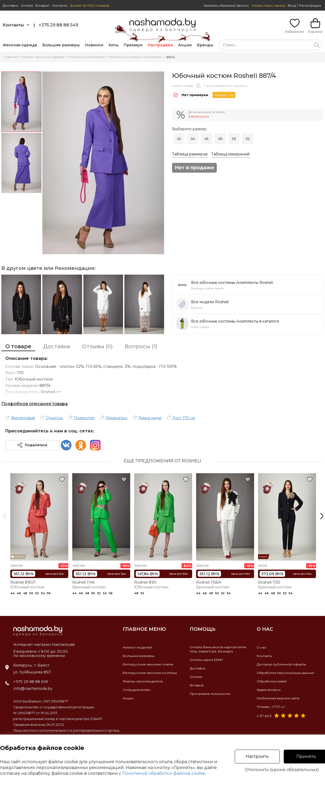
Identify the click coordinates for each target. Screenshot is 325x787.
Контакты (59, 5)
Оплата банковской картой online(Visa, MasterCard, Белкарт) (218, 649)
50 (234, 139)
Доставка (10, 5)
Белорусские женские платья (148, 664)
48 (220, 139)
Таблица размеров (189, 154)
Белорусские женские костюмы (150, 673)
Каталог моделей (137, 647)
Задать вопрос (269, 690)
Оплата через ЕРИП (206, 660)
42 (179, 139)
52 (248, 139)
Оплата (27, 5)
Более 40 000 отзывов (89, 5)
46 (206, 139)
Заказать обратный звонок (226, 5)
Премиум (133, 45)
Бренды (205, 45)
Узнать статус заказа (268, 5)
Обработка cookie (271, 681)
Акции (185, 45)
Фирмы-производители (143, 681)
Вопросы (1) (141, 346)
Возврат (42, 5)
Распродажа (160, 45)
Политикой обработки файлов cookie (163, 773)
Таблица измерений (230, 154)
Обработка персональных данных (285, 673)
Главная (10, 57)
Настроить (257, 756)
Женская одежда (20, 45)
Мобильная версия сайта (278, 698)
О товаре (18, 346)
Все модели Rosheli (210, 301)
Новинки (94, 45)
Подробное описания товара (34, 403)
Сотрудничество (137, 690)
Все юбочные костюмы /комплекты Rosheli (232, 282)
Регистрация (310, 5)
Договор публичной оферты (281, 664)
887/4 (170, 57)
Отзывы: (271, 707)
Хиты (113, 45)
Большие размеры (61, 45)
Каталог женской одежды (42, 57)
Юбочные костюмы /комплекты (135, 57)
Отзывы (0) (97, 346)
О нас (261, 647)
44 (193, 139)
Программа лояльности (210, 694)
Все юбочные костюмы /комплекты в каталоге (235, 321)
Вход (292, 5)
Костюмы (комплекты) (86, 57)
